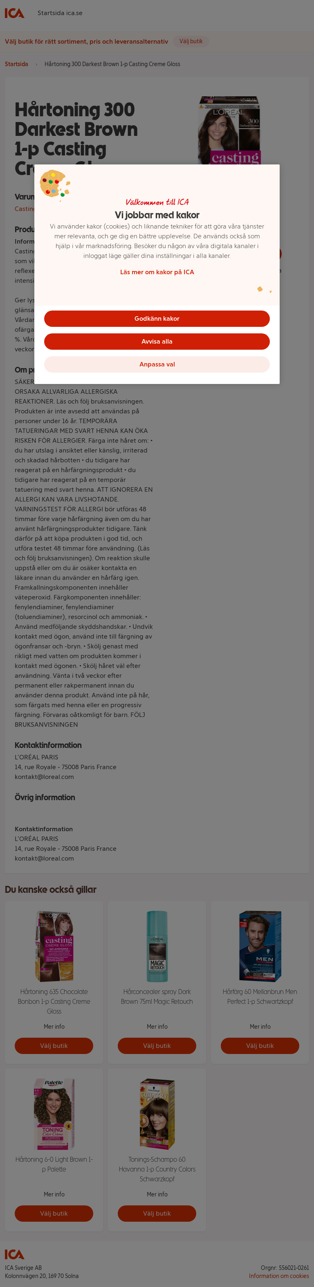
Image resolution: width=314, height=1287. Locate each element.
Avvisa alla (157, 341)
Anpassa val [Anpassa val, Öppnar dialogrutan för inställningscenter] (157, 364)
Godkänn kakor (157, 318)
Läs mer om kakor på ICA (157, 272)
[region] (157, 274)
